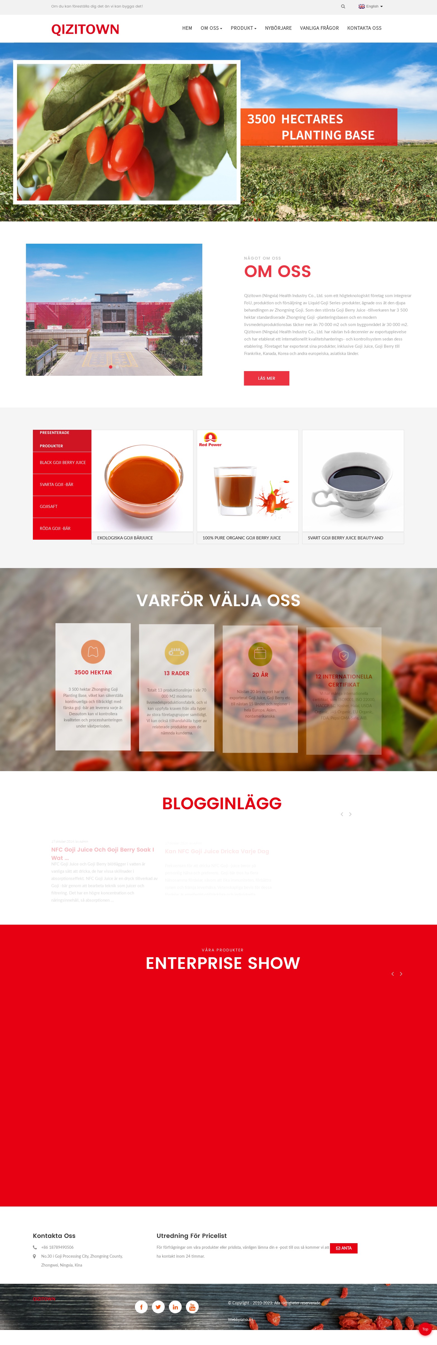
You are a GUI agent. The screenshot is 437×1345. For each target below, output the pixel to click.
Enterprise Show (222, 963)
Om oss (211, 28)
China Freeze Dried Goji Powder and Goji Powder (270, 1337)
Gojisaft (334, 1337)
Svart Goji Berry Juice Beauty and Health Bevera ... (345, 538)
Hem (187, 28)
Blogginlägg (222, 803)
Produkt (244, 28)
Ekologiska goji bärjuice (125, 538)
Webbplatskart (240, 1320)
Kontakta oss (364, 28)
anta (346, 1248)
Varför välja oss (218, 600)
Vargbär (319, 1337)
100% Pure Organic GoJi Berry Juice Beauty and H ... (242, 538)
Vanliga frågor (319, 28)
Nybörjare (278, 28)
